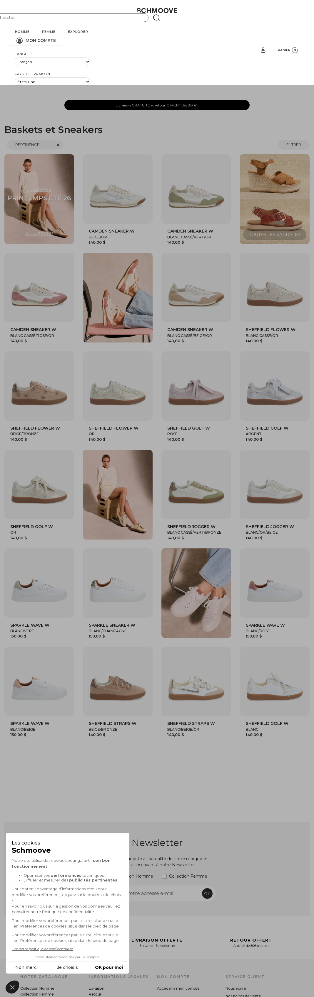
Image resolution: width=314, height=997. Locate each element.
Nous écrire (236, 988)
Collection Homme (133, 876)
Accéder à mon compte (178, 988)
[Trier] (35, 145)
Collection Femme (188, 876)
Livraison (96, 988)
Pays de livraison (32, 74)
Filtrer (293, 144)
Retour (95, 994)
